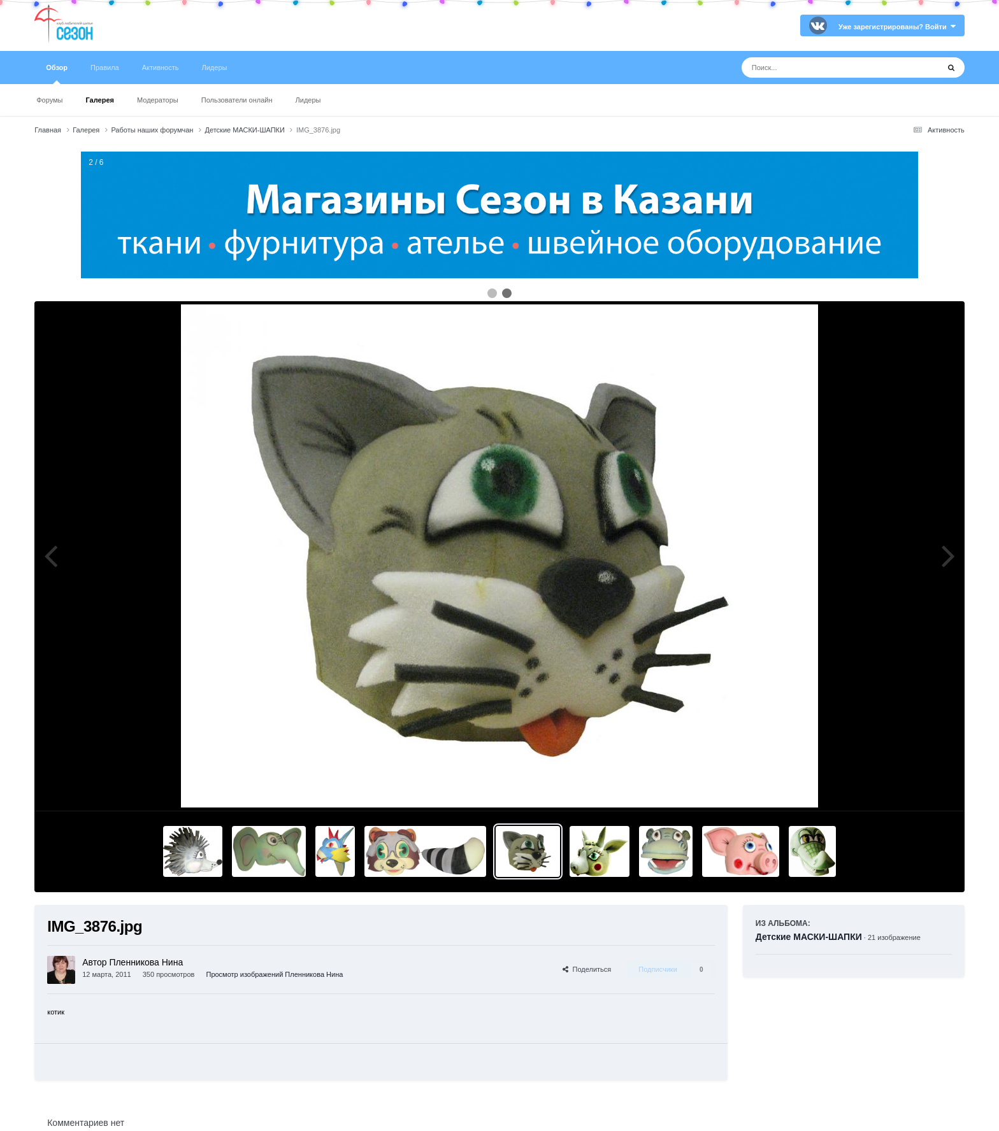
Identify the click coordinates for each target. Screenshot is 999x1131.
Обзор (57, 74)
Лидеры (308, 100)
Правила (104, 67)
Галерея (100, 100)
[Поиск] (816, 67)
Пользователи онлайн (237, 100)
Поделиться (587, 969)
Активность (160, 67)
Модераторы (157, 100)
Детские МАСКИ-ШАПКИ (809, 937)
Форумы (49, 100)
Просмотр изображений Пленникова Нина (274, 974)
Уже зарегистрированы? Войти (897, 27)
